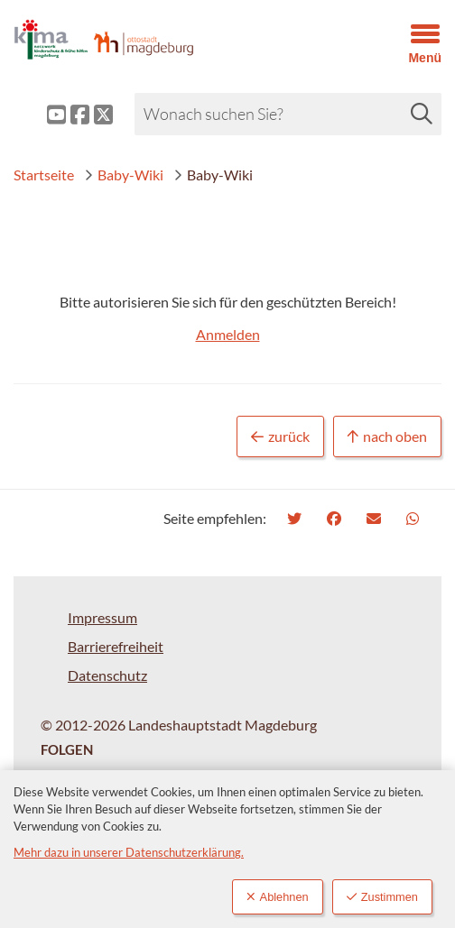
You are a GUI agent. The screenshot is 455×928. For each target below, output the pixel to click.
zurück (280, 436)
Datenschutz (107, 675)
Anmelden (228, 334)
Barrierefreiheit (115, 646)
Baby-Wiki (123, 174)
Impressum (102, 617)
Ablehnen (277, 897)
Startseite (44, 174)
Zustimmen (382, 897)
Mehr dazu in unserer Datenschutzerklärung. (129, 852)
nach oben (387, 436)
